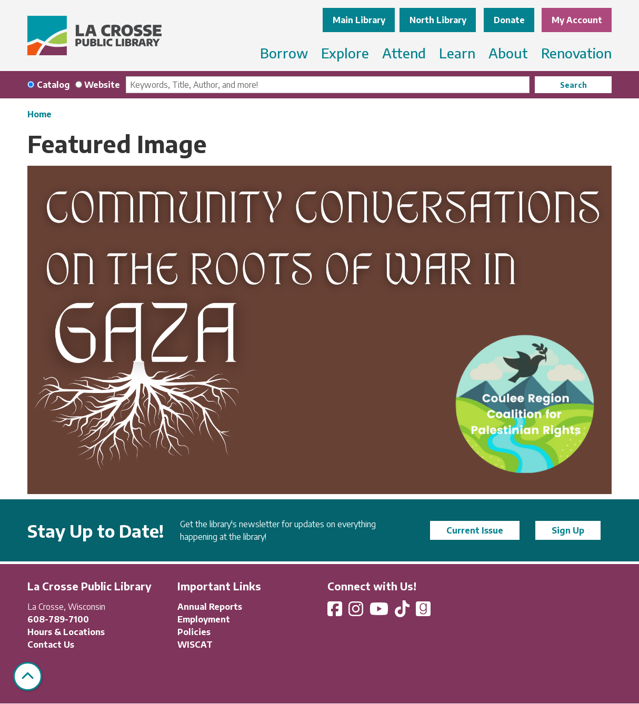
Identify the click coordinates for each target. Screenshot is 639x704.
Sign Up (568, 530)
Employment (203, 619)
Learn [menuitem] (457, 53)
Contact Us (50, 644)
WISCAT (195, 644)
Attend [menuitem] (404, 53)
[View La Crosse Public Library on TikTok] (403, 612)
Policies (194, 632)
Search (573, 85)
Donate (509, 20)
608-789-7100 (58, 619)
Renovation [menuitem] (576, 53)
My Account (577, 20)
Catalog (53, 84)
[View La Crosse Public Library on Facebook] (335, 612)
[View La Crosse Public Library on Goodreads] (423, 612)
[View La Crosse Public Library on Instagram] (356, 612)
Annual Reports (209, 606)
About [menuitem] (508, 53)
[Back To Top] (27, 676)
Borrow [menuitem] (284, 53)
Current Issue (474, 530)
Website (102, 84)
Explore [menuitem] (345, 53)
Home (39, 114)
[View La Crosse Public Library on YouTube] (380, 612)
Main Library (359, 20)
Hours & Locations (66, 632)
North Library (438, 20)
